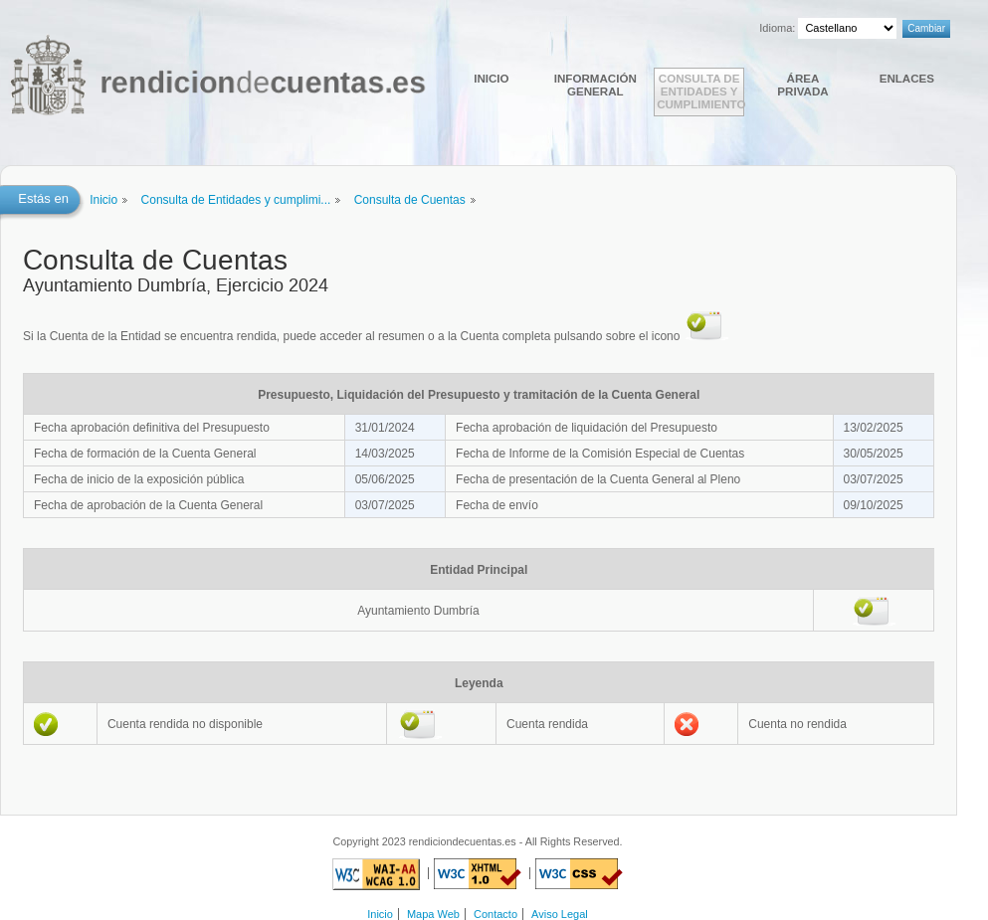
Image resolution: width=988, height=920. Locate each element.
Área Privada (802, 84)
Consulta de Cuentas (410, 200)
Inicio (491, 78)
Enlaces (907, 78)
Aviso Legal (559, 914)
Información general (595, 84)
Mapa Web (433, 914)
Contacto (495, 914)
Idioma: (777, 28)
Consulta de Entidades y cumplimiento (700, 91)
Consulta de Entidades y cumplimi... (236, 200)
